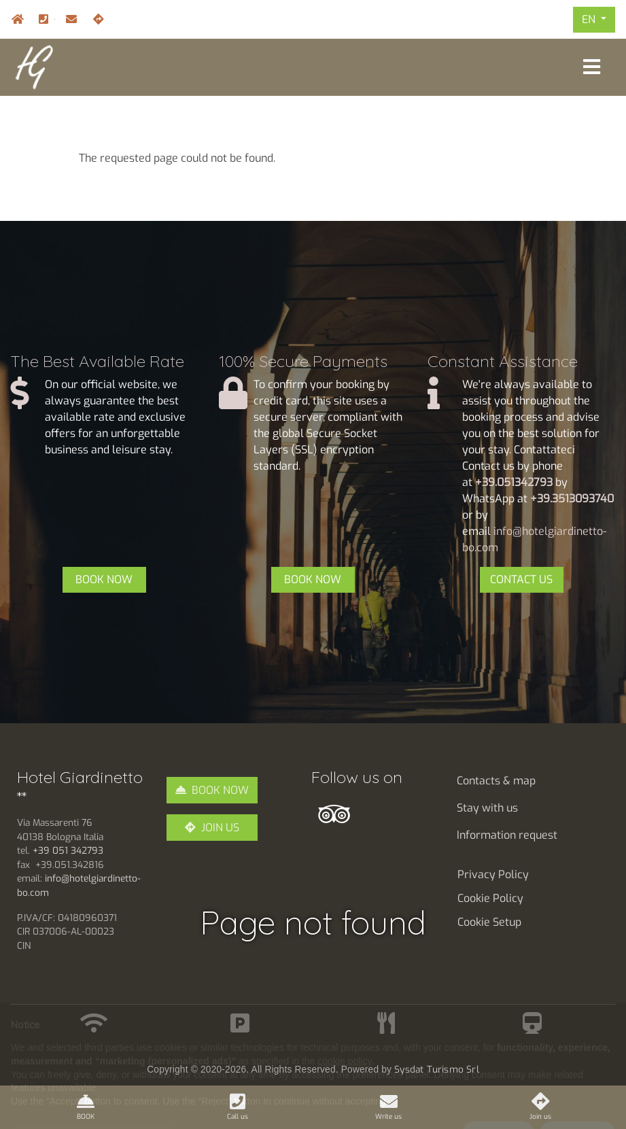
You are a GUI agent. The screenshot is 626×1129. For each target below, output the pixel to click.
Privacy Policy (493, 874)
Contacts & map (496, 781)
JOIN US (220, 827)
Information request (507, 835)
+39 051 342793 (68, 850)
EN (590, 19)
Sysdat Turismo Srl (436, 1069)
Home (14, 19)
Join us (95, 19)
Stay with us (487, 808)
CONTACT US (521, 579)
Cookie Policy (490, 898)
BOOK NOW (104, 579)
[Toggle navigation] (591, 67)
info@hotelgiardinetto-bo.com (68, 19)
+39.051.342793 (54, 19)
